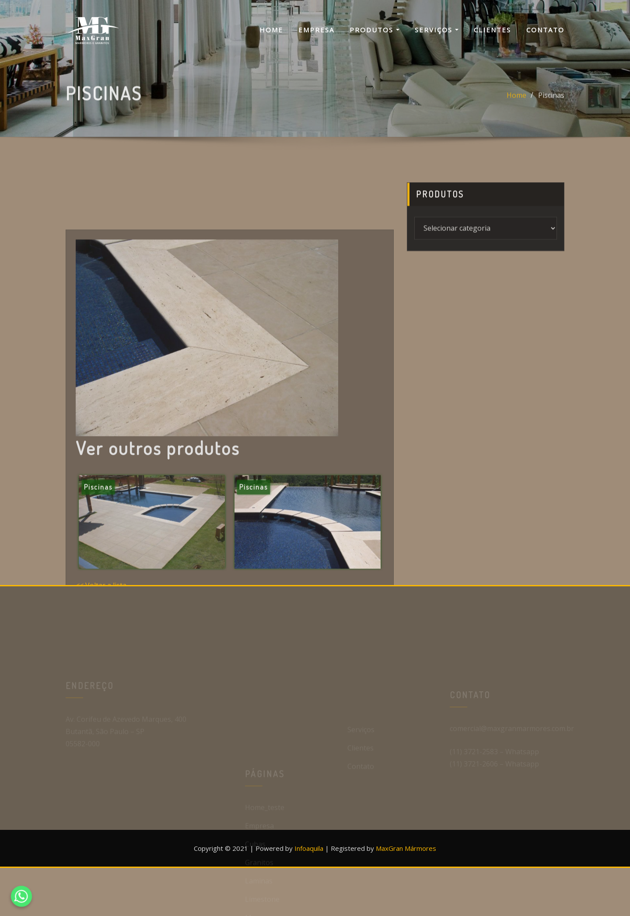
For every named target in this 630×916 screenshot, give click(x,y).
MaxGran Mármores (406, 848)
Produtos (374, 29)
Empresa (316, 29)
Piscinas (551, 99)
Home (271, 29)
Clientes (492, 29)
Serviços (436, 29)
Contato (545, 29)
